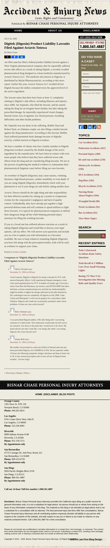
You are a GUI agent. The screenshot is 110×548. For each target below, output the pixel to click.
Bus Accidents (86, 204)
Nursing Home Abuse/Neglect (91, 187)
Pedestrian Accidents (90, 147)
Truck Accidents (88, 199)
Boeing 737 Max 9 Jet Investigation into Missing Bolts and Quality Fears (90, 262)
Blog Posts (66, 392)
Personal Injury (88, 153)
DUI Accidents (87, 169)
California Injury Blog (55, 16)
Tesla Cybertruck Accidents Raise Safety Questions (91, 243)
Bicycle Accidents (89, 180)
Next (27, 373)
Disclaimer (91, 30)
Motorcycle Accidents (90, 164)
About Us (55, 30)
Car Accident (87, 142)
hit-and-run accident (90, 158)
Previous (9, 373)
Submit (92, 111)
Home (18, 30)
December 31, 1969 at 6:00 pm (22, 272)
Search (103, 227)
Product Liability (19, 252)
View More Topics (86, 210)
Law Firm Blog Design (92, 539)
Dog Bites (85, 174)
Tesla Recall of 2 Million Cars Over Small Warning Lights (92, 252)
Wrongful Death (88, 194)
